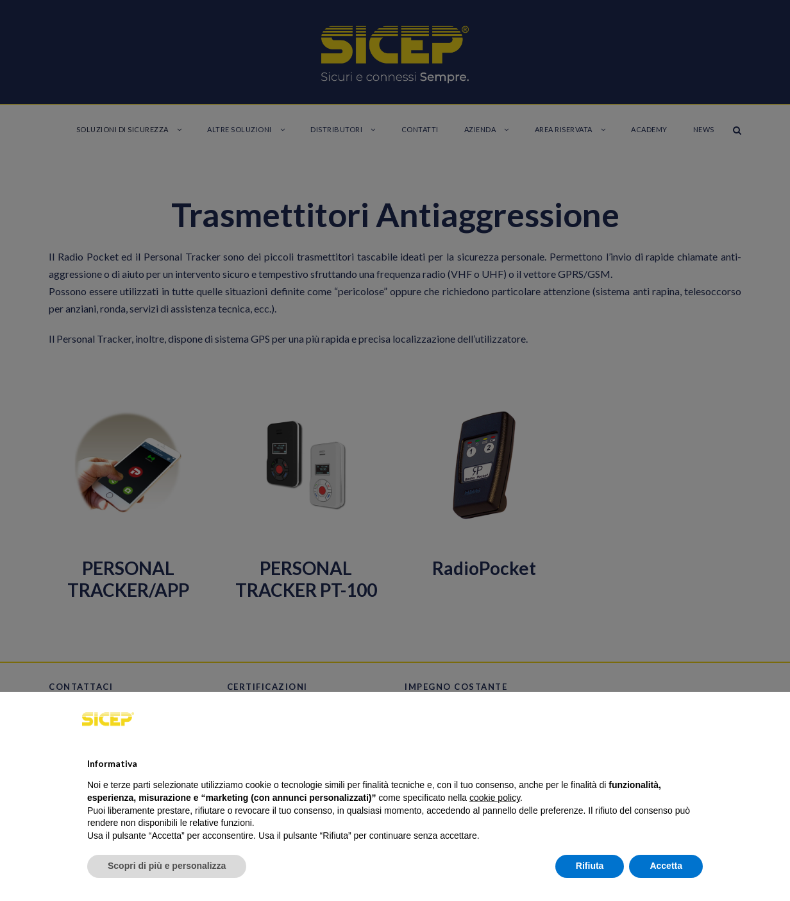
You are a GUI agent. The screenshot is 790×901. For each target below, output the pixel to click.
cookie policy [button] (494, 798)
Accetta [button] (666, 866)
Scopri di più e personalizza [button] (167, 866)
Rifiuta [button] (590, 866)
